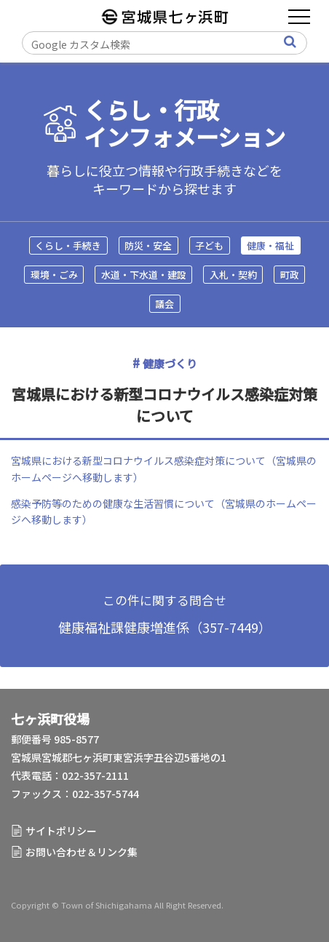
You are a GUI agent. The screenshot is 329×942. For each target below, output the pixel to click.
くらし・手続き (68, 245)
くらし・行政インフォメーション (184, 124)
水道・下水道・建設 (143, 275)
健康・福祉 (270, 245)
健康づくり (170, 363)
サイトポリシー (61, 830)
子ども (209, 245)
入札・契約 (233, 275)
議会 (164, 304)
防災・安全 (148, 245)
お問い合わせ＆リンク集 (81, 852)
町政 (289, 275)
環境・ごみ (54, 275)
